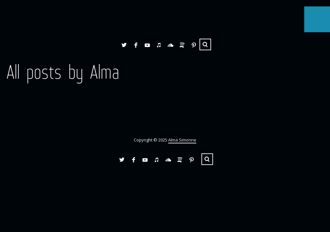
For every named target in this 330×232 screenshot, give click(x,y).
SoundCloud (170, 45)
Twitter (124, 45)
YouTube (147, 45)
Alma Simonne (182, 140)
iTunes (159, 45)
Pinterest (193, 45)
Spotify (182, 45)
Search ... (205, 44)
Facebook (135, 45)
